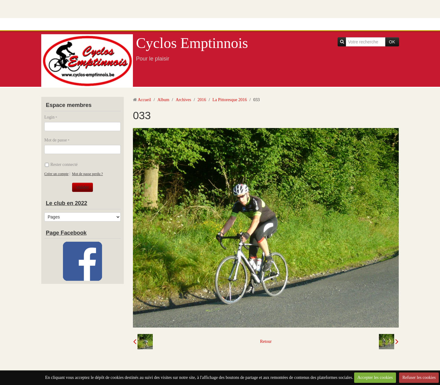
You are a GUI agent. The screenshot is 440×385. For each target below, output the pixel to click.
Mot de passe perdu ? (87, 174)
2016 (201, 99)
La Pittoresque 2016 (229, 99)
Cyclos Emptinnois (192, 43)
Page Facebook (66, 233)
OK (392, 41)
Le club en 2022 (66, 203)
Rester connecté (61, 164)
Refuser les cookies (419, 377)
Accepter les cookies (375, 377)
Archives (183, 99)
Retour (266, 341)
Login (49, 117)
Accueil (144, 99)
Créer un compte (56, 174)
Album (163, 99)
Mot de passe (55, 140)
